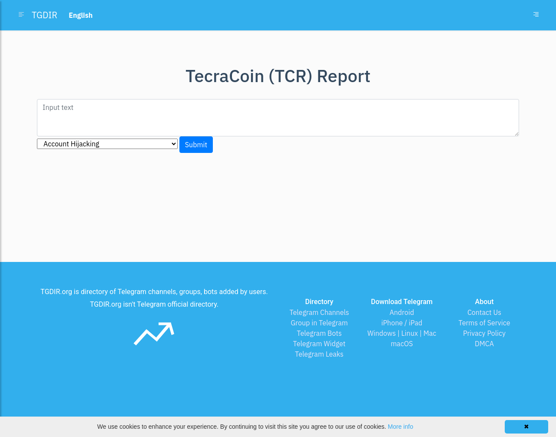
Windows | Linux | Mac (402, 333)
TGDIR (44, 15)
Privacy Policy (484, 333)
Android (402, 312)
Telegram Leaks (319, 354)
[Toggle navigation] (536, 15)
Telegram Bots (319, 333)
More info (400, 426)
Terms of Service (484, 322)
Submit (196, 144)
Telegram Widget (319, 343)
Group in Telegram (319, 322)
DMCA (484, 343)
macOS (402, 343)
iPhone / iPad (402, 322)
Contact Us (484, 312)
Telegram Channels (319, 312)
